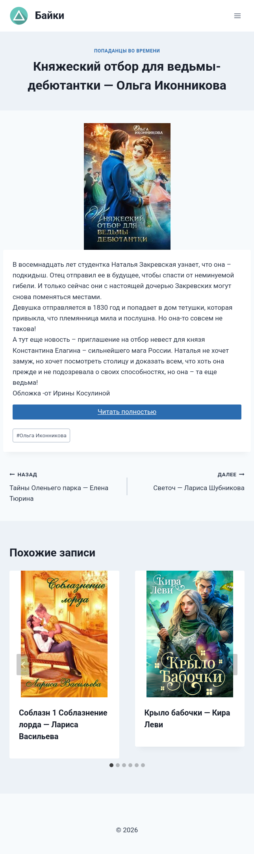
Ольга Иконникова (41, 435)
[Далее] (230, 664)
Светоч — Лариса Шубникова (189, 480)
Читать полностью (127, 412)
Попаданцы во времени (127, 51)
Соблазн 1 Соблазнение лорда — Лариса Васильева (63, 724)
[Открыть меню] (237, 15)
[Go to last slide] (24, 664)
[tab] (111, 765)
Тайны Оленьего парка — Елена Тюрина (65, 486)
